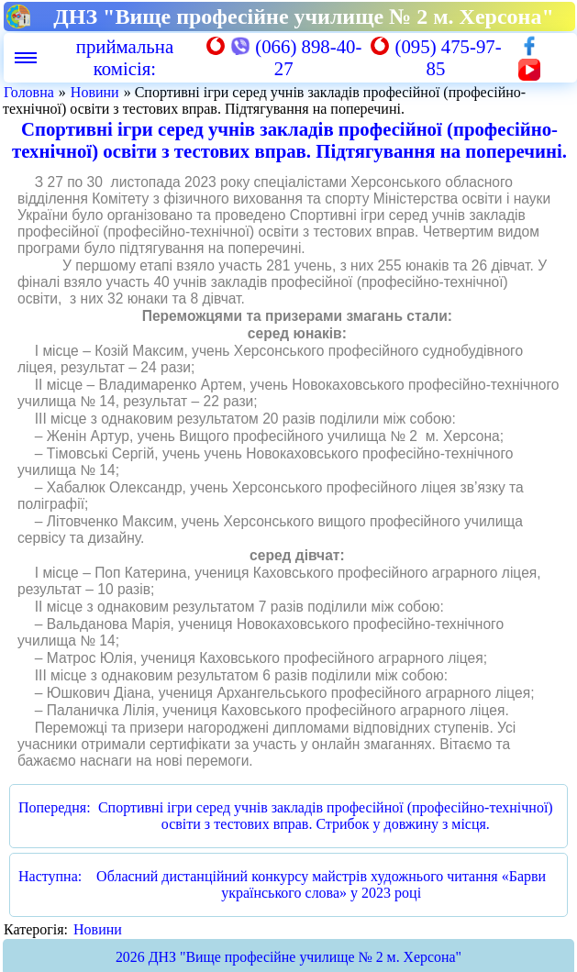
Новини (95, 92)
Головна (29, 92)
